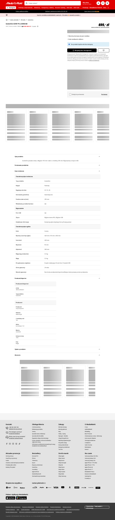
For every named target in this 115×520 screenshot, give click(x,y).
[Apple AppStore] (10, 498)
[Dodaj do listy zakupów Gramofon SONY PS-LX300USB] (103, 50)
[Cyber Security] (88, 445)
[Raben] (22, 488)
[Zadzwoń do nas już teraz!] (15, 429)
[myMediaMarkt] (88, 429)
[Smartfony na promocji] (11, 458)
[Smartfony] (34, 467)
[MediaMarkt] (14, 3)
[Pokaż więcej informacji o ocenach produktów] (37, 26)
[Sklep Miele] (61, 474)
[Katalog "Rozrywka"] (10, 467)
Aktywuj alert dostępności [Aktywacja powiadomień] (82, 50)
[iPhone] (34, 458)
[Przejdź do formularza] (14, 433)
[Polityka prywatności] (10, 509)
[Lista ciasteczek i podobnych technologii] (56, 509)
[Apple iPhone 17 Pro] (90, 465)
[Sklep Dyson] (61, 467)
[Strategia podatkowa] (90, 440)
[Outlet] (7, 460)
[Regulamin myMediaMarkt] (28, 507)
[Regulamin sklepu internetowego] (40, 438)
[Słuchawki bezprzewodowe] (38, 476)
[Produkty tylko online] (11, 465)
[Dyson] (33, 463)
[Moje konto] (98, 3)
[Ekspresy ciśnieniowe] (37, 465)
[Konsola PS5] (35, 456)
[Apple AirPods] (35, 471)
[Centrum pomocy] (36, 427)
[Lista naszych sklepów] (90, 438)
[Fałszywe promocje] (67, 507)
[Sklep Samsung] (62, 476)
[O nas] (86, 427)
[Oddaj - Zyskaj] (62, 434)
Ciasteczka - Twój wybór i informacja (97, 507)
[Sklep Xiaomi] (61, 458)
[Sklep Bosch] (61, 460)
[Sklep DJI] (60, 465)
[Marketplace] (88, 447)
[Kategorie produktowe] (64, 447)
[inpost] (15, 487)
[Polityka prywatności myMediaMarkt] (64, 512)
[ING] (83, 487)
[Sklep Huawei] (61, 471)
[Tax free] (60, 449)
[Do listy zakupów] (103, 3)
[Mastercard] (62, 487)
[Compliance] (88, 442)
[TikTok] (20, 444)
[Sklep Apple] (61, 456)
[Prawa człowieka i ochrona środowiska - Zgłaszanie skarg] (44, 441)
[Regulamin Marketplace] (55, 507)
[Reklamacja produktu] (37, 429)
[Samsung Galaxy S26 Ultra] (91, 456)
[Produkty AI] (88, 478)
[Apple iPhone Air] (89, 467)
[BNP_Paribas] (48, 487)
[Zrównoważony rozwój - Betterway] (93, 436)
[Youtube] (10, 444)
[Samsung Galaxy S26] (90, 460)
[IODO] (18, 509)
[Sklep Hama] (61, 469)
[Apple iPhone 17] (89, 469)
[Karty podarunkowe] (63, 445)
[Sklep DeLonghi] (62, 463)
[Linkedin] (17, 444)
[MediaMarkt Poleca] (89, 471)
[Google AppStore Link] (21, 498)
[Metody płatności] (62, 429)
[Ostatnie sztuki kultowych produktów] (15, 463)
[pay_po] (41, 487)
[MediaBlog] (87, 431)
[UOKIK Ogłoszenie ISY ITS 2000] (38, 509)
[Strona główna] (7, 20)
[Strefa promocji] (9, 456)
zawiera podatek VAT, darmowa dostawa (100, 27)
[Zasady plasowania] (25, 509)
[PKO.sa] (90, 487)
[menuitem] (25, 7)
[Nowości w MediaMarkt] (90, 474)
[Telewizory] (34, 460)
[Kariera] (86, 449)
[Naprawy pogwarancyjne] (64, 440)
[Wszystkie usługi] (62, 442)
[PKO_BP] (69, 487)
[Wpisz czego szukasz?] (26, 3)
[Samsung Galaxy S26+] (90, 458)
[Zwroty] (34, 431)
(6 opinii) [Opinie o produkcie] (34, 26)
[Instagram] (13, 444)
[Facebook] (7, 444)
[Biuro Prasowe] (88, 434)
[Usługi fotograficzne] (63, 438)
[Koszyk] (107, 3)
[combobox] (54, 3)
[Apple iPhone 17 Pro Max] (91, 463)
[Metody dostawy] (62, 427)
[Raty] (59, 431)
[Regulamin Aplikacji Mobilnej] (42, 507)
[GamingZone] (88, 476)
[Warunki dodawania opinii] (11, 512)
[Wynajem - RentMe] (63, 436)
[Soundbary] (35, 469)
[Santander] (97, 488)
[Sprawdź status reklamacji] (38, 434)
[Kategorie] (11, 7)
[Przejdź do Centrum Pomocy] (16, 438)
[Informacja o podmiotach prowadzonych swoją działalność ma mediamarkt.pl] (44, 445)
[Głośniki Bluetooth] (36, 474)
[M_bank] (76, 487)
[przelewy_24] (34, 487)
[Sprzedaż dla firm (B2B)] (37, 436)
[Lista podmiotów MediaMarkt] (73, 509)
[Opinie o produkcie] (26, 26)
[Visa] (55, 487)
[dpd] (8, 487)
